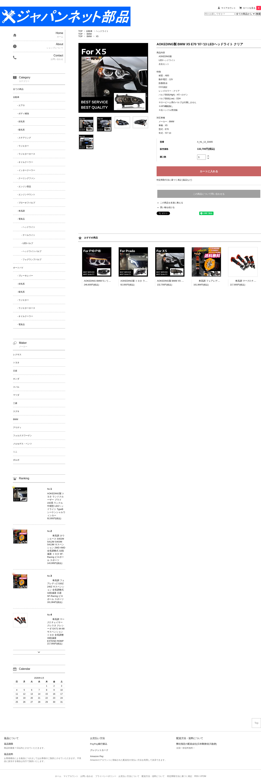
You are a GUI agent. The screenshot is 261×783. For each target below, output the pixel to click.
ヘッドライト (102, 31)
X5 (97, 36)
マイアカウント (228, 8)
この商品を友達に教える (171, 202)
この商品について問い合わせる (209, 194)
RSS (196, 776)
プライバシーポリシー (105, 776)
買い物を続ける (167, 207)
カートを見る (252, 8)
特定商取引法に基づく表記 (179, 776)
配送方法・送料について (153, 776)
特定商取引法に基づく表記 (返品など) (174, 180)
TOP (80, 31)
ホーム (58, 776)
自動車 (89, 31)
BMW (89, 34)
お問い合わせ (86, 776)
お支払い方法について (128, 776)
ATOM (203, 776)
